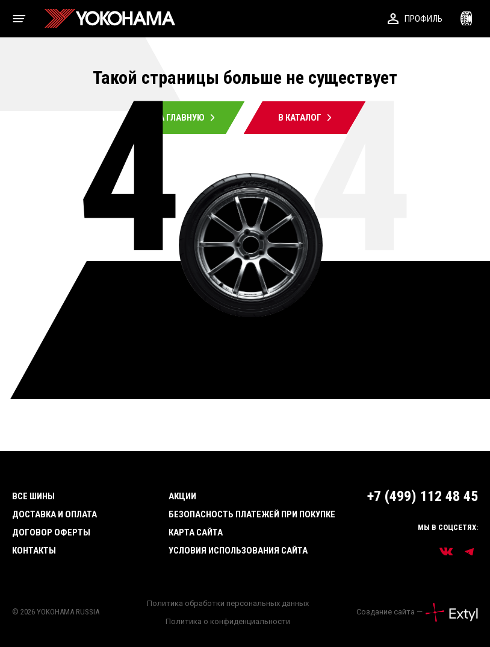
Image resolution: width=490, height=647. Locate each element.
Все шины (33, 496)
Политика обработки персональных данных (228, 603)
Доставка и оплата (54, 514)
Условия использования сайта (238, 550)
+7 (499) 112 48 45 (422, 496)
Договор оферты (51, 532)
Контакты (34, 550)
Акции (182, 496)
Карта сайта (196, 532)
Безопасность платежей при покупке (252, 514)
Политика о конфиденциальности (228, 621)
